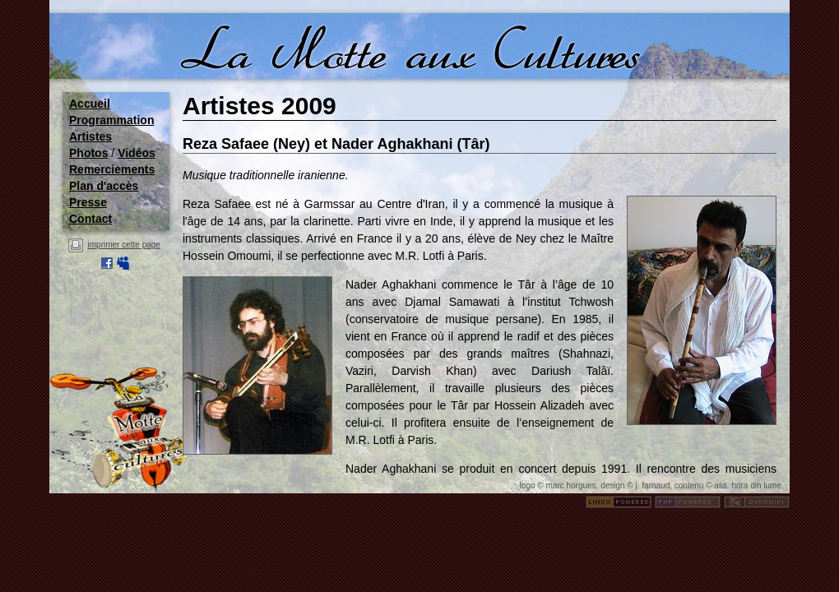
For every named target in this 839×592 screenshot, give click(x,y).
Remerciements (112, 169)
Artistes (90, 136)
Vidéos (136, 153)
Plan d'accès (103, 185)
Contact (90, 218)
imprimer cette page (124, 244)
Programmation (111, 120)
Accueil (89, 103)
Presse (88, 202)
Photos (88, 153)
